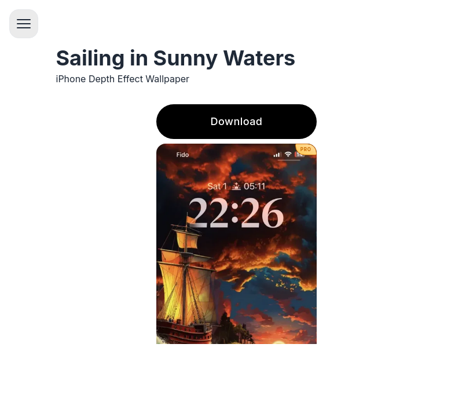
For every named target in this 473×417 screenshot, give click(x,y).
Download (237, 121)
